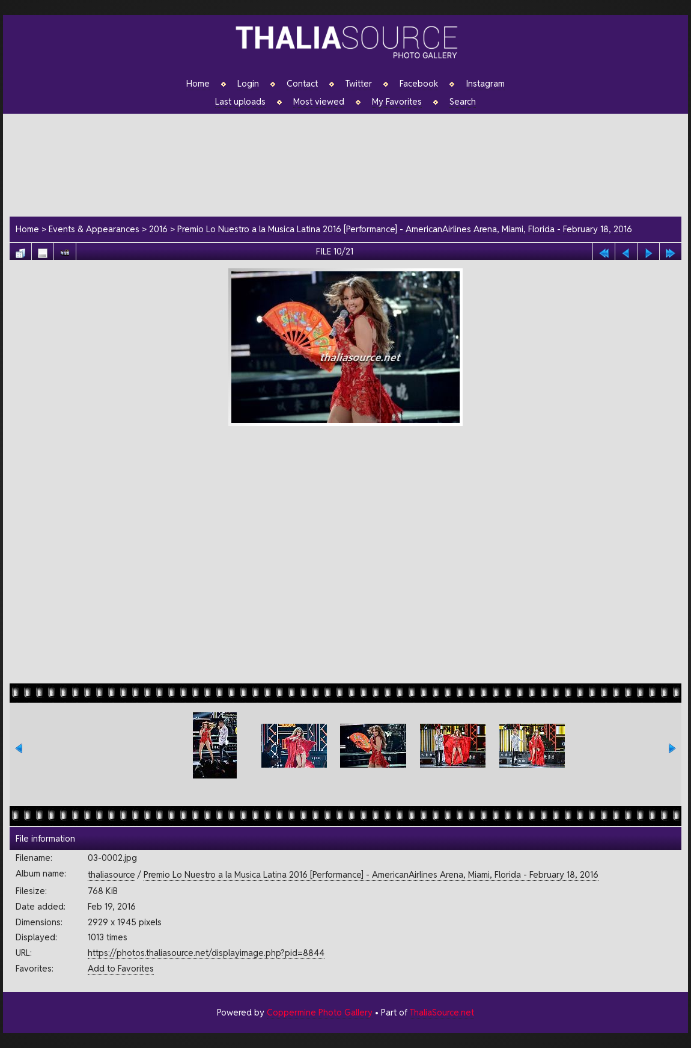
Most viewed (318, 101)
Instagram (485, 83)
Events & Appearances (94, 229)
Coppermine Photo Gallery (320, 1012)
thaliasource (111, 874)
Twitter (359, 83)
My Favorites (397, 101)
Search (462, 101)
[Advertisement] (352, 163)
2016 (158, 229)
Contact (302, 83)
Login (248, 83)
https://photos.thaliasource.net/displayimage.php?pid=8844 (206, 952)
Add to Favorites (121, 968)
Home (198, 83)
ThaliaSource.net (442, 1012)
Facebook (419, 83)
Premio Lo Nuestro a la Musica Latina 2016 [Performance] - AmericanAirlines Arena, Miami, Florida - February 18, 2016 (404, 229)
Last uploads (240, 101)
